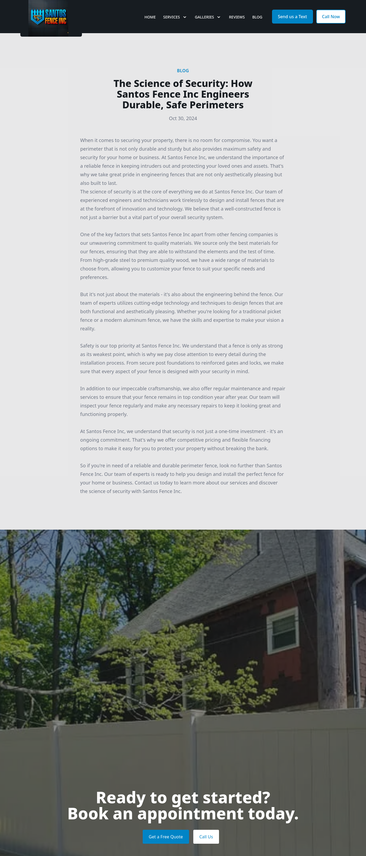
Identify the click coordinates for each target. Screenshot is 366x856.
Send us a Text (292, 23)
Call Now (331, 23)
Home (150, 23)
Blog (257, 23)
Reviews (237, 23)
